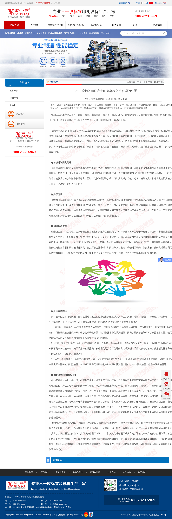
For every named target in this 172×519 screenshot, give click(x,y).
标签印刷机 (41, 33)
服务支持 (116, 25)
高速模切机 (96, 25)
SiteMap (163, 515)
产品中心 (20, 114)
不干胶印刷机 (70, 33)
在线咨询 (20, 124)
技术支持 (112, 472)
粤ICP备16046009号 (74, 515)
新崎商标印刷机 (55, 25)
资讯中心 (137, 25)
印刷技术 (158, 82)
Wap (138, 3)
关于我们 (34, 25)
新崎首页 (29, 472)
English (158, 3)
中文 (146, 3)
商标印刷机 (30, 33)
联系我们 (157, 25)
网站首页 (14, 25)
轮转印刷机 (82, 33)
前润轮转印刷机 (76, 25)
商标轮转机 (94, 33)
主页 (139, 82)
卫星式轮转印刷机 (140, 515)
